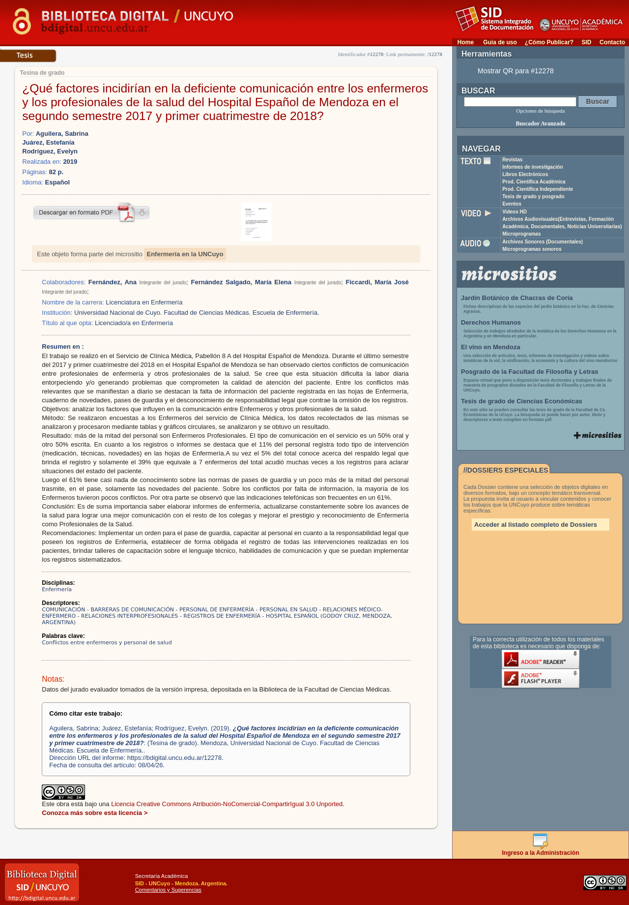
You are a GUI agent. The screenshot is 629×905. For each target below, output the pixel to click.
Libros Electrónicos (525, 174)
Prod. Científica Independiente (537, 189)
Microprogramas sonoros (532, 249)
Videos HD (514, 211)
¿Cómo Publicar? (549, 42)
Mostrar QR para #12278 (516, 71)
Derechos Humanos (491, 322)
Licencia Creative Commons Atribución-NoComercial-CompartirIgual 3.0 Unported (227, 804)
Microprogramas (521, 234)
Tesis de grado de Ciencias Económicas (521, 401)
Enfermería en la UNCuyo (184, 254)
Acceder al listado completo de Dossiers (535, 524)
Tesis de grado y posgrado (533, 196)
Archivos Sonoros (542, 241)
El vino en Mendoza (490, 347)
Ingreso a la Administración (540, 850)
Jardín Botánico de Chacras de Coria (517, 298)
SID (586, 42)
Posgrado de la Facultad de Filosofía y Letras (530, 371)
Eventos (511, 204)
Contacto (612, 42)
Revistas (512, 159)
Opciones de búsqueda (540, 111)
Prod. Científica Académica (534, 181)
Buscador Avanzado (540, 123)
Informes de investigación (532, 167)
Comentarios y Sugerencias (168, 890)
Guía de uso (500, 42)
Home (465, 42)
